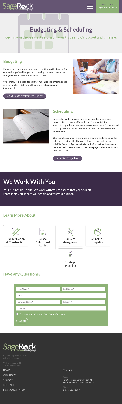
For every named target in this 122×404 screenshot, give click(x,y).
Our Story (9, 375)
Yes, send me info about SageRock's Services (40, 314)
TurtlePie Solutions (11, 365)
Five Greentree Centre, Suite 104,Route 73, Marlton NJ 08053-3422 (78, 381)
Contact (8, 385)
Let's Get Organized (67, 158)
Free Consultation (14, 389)
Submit (22, 320)
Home (6, 370)
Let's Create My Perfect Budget (24, 95)
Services (8, 380)
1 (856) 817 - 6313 (108, 6)
